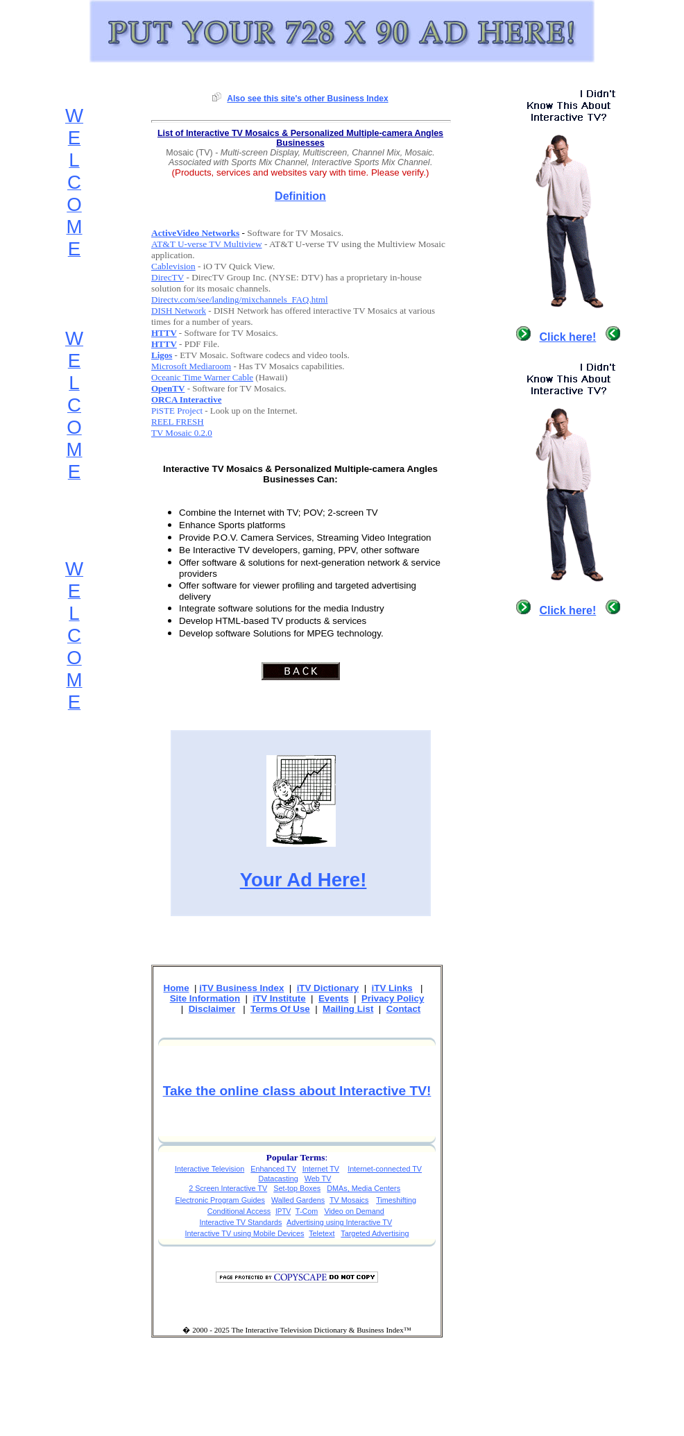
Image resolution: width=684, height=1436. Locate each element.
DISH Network (178, 310)
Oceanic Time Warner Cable (202, 377)
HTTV (164, 333)
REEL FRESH (177, 421)
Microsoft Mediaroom (191, 366)
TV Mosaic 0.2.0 (181, 433)
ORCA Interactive (186, 399)
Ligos (161, 355)
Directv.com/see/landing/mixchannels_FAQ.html (239, 299)
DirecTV (167, 277)
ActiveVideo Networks (195, 233)
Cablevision (173, 266)
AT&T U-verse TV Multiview (206, 244)
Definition (300, 196)
